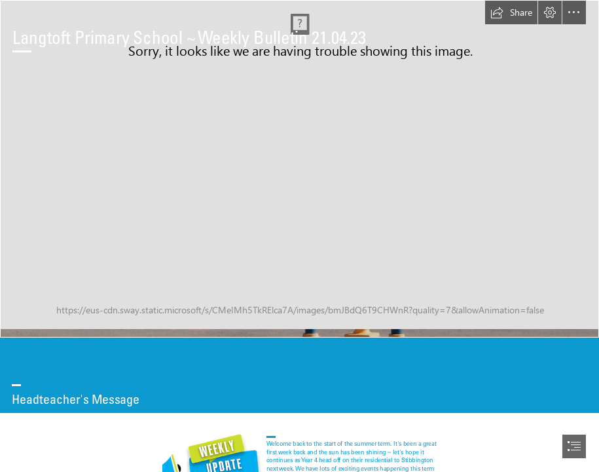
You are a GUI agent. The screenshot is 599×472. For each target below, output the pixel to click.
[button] (511, 12)
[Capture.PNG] (299, 169)
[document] (299, 236)
